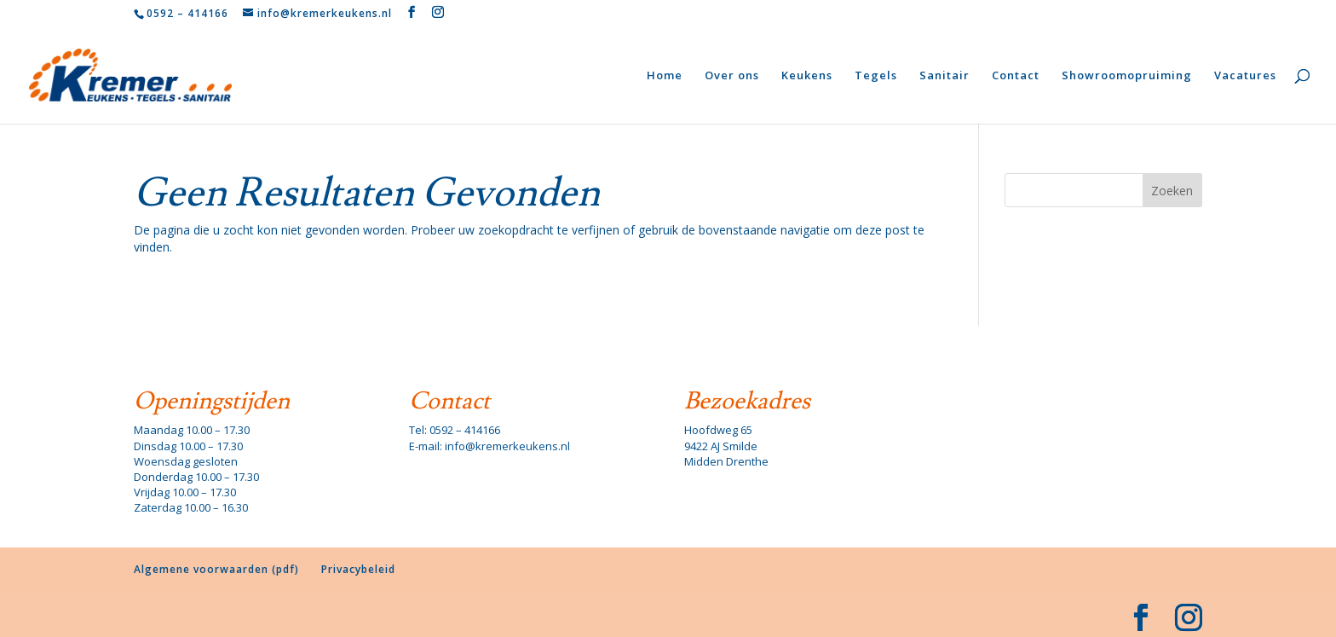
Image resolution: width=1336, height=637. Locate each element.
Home (664, 76)
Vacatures (1245, 76)
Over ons (732, 76)
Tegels (876, 76)
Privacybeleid (358, 569)
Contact (1015, 76)
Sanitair (944, 76)
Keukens (806, 76)
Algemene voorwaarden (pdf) (216, 569)
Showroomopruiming (1127, 76)
